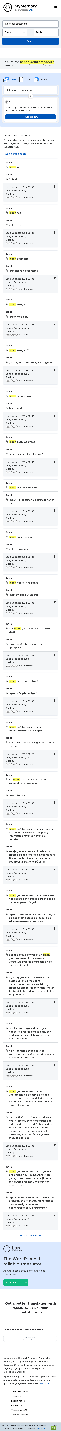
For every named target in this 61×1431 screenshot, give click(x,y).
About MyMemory (19, 1391)
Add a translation (15, 153)
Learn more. (41, 1428)
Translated (19, 1410)
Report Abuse (18, 1401)
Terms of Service (19, 1414)
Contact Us (16, 1405)
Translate (16, 1396)
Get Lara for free (16, 1282)
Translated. (45, 1383)
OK (53, 1428)
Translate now (30, 116)
